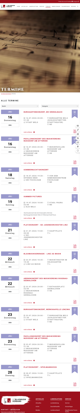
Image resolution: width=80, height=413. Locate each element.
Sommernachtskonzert (36, 170)
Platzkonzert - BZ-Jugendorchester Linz (46, 225)
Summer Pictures (33, 196)
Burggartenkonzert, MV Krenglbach (43, 112)
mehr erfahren (29, 132)
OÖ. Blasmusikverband (6, 93)
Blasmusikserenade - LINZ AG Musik (42, 254)
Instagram (76, 1)
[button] (24, 6)
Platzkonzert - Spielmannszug (40, 367)
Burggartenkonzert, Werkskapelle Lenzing (47, 309)
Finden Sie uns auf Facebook (65, 1)
